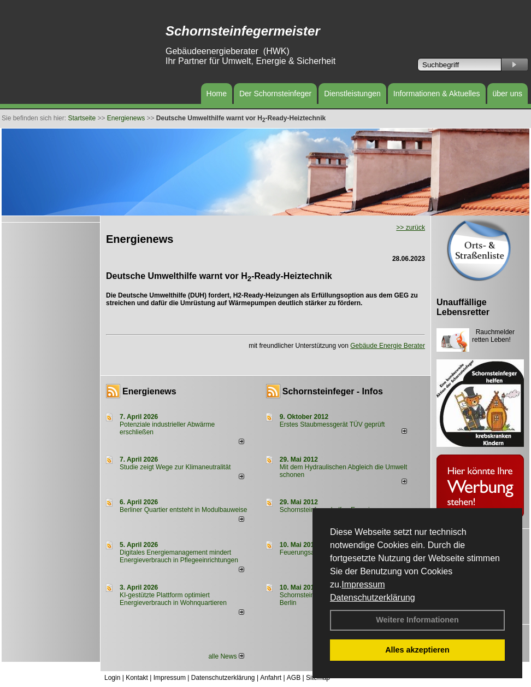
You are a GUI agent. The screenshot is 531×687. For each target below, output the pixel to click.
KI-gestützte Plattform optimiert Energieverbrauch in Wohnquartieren (173, 599)
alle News (226, 656)
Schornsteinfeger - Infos (332, 391)
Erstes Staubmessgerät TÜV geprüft (332, 424)
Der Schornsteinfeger (275, 93)
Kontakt (137, 678)
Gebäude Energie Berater (387, 346)
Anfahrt (270, 678)
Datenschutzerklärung (372, 597)
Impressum (363, 584)
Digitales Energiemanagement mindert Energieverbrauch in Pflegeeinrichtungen (179, 556)
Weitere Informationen (417, 619)
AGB (293, 678)
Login (112, 678)
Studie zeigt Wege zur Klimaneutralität (175, 467)
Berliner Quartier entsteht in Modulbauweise (183, 510)
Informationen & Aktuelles (436, 93)
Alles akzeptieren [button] (417, 649)
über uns (507, 93)
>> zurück (410, 227)
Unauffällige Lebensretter (462, 307)
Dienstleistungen (352, 93)
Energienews (149, 391)
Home (216, 93)
